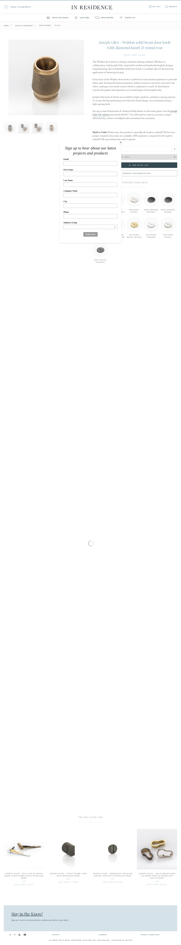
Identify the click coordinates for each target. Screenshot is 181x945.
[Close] (121, 142)
